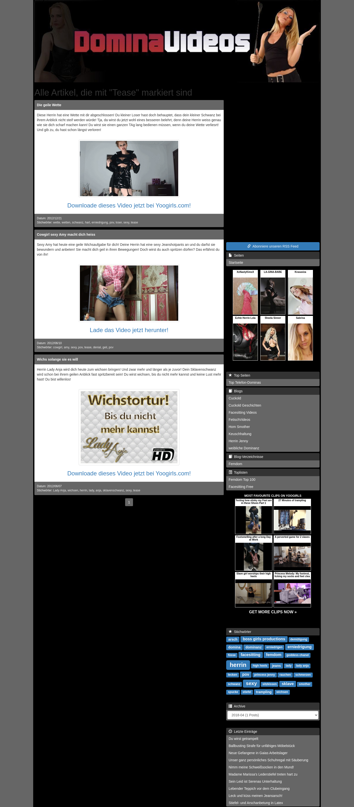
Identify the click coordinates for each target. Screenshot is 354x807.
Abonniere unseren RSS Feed (272, 246)
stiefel (247, 692)
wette (56, 222)
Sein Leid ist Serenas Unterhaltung (255, 781)
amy (66, 347)
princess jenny (264, 674)
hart (87, 222)
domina (234, 647)
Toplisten (238, 472)
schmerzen (303, 674)
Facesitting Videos (243, 412)
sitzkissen (270, 684)
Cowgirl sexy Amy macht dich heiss (66, 234)
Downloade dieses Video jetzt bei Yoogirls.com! (129, 205)
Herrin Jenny (238, 441)
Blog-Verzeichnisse (246, 457)
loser (119, 222)
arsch (232, 639)
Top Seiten (239, 375)
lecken (232, 674)
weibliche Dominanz (244, 448)
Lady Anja (59, 490)
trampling (264, 692)
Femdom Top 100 (242, 480)
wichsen (73, 490)
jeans (276, 665)
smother (304, 684)
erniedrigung (100, 222)
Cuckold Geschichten (245, 405)
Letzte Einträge (243, 732)
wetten (66, 222)
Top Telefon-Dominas (245, 382)
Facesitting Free (241, 487)
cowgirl (57, 347)
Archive (237, 706)
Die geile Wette (49, 105)
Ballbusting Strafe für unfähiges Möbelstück (262, 746)
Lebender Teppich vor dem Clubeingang (259, 789)
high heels (260, 665)
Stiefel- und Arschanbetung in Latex (256, 803)
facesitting (250, 655)
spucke (233, 692)
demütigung (298, 639)
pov (111, 222)
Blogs (236, 391)
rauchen (285, 674)
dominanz (254, 647)
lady (91, 490)
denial (97, 347)
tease (134, 222)
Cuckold (235, 398)
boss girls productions (264, 639)
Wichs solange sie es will (57, 359)
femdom (273, 655)
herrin (83, 490)
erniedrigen (274, 647)
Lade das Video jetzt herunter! (129, 330)
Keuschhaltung (240, 434)
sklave (288, 684)
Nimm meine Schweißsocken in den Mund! (261, 767)
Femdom (235, 464)
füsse (232, 655)
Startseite (236, 262)
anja (98, 490)
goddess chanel (297, 655)
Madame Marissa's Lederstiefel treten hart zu (263, 774)
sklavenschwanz (113, 490)
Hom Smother (239, 427)
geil (105, 347)
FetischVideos (239, 420)
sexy (126, 222)
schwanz (77, 222)
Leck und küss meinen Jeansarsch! (255, 796)
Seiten (236, 255)
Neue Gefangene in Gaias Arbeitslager (258, 753)
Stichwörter (240, 632)
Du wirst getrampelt (243, 739)
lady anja (302, 665)
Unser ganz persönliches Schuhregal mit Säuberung (268, 760)
